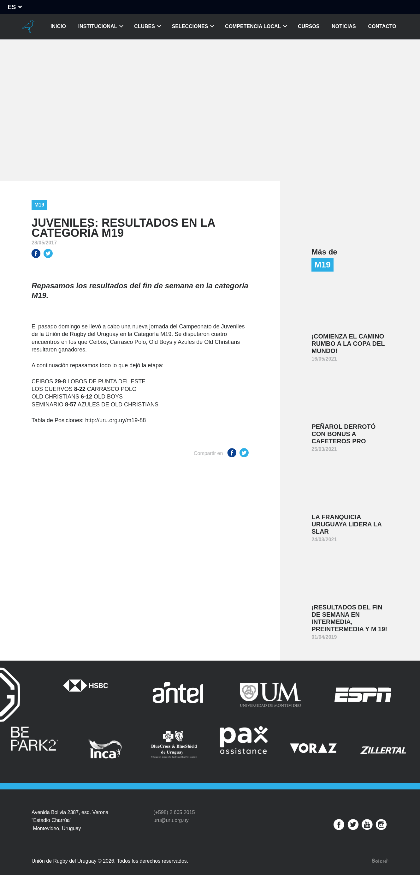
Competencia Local (253, 26)
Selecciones (190, 26)
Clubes (144, 26)
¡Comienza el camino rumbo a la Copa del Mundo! (348, 343)
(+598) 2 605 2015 (174, 803)
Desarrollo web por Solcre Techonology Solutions (380, 852)
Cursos (308, 26)
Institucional (97, 26)
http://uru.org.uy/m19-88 (115, 420)
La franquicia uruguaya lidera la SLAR (346, 524)
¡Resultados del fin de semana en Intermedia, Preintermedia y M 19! (349, 618)
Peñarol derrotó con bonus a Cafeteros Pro (343, 434)
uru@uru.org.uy (170, 811)
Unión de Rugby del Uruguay (27, 26)
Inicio (58, 26)
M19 (39, 204)
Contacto (382, 26)
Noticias (344, 26)
